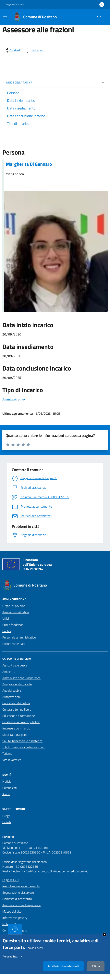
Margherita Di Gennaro (29, 164)
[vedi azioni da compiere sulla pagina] (34, 50)
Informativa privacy (15, 917)
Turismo (7, 753)
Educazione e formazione (18, 715)
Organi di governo (13, 605)
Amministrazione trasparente (21, 905)
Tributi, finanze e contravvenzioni (23, 747)
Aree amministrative (15, 612)
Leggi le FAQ (10, 880)
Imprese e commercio (16, 728)
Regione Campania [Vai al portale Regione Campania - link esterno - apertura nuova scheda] (15, 4)
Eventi (6, 822)
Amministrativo (13, 399)
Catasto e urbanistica (16, 703)
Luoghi (6, 815)
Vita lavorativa (11, 759)
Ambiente (8, 671)
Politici (6, 631)
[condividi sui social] (11, 50)
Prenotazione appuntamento (21, 886)
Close (104, 934)
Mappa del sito (11, 911)
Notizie (6, 781)
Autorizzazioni (11, 696)
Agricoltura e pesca (14, 665)
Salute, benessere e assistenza (22, 741)
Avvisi (6, 794)
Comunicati (9, 787)
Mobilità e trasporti (14, 734)
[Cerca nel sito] (99, 17)
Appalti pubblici (12, 690)
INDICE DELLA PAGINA (55, 82)
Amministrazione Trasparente (21, 678)
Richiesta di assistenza (17, 898)
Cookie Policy (34, 947)
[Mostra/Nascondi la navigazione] (4, 16)
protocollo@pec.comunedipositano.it (64, 871)
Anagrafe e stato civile (17, 684)
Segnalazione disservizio (18, 892)
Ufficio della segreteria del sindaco (24, 861)
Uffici (5, 618)
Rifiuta (96, 966)
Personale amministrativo (19, 637)
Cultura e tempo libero (16, 709)
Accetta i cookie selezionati (63, 966)
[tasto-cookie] (15, 929)
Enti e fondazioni (13, 624)
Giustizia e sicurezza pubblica (21, 722)
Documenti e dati (13, 643)
